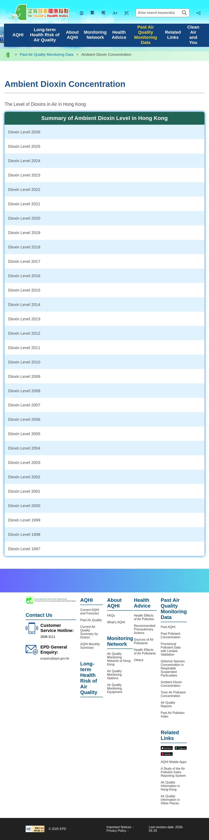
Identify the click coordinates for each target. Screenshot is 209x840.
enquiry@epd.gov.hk (54, 658)
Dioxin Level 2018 (24, 247)
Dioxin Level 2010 (24, 362)
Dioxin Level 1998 (24, 534)
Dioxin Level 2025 (24, 146)
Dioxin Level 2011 (24, 347)
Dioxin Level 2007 (24, 405)
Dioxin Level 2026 (24, 132)
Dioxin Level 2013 (24, 319)
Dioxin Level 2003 (24, 462)
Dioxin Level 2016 (24, 275)
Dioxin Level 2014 (24, 304)
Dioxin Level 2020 (24, 218)
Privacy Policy (116, 830)
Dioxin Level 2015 (24, 290)
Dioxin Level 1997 (24, 548)
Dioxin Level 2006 (24, 419)
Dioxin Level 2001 (24, 491)
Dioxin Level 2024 (24, 160)
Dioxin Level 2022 (24, 189)
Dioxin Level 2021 (24, 204)
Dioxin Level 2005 (24, 433)
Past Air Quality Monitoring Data (47, 55)
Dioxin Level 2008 (24, 390)
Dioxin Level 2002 (24, 477)
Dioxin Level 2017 (24, 261)
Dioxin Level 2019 (24, 232)
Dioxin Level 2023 (24, 175)
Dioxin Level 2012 (24, 333)
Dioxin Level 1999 (24, 520)
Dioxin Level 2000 (24, 505)
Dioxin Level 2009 (24, 376)
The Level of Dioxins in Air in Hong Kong (45, 104)
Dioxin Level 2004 (24, 448)
